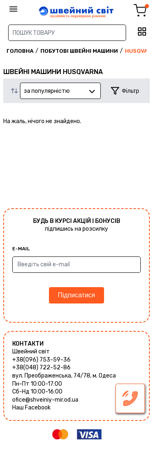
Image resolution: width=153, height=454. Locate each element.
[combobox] (60, 91)
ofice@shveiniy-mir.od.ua (45, 399)
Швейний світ (31, 351)
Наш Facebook (31, 407)
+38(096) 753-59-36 (41, 359)
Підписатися (76, 295)
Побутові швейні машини (79, 51)
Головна (20, 51)
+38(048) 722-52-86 (41, 367)
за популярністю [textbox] (47, 91)
